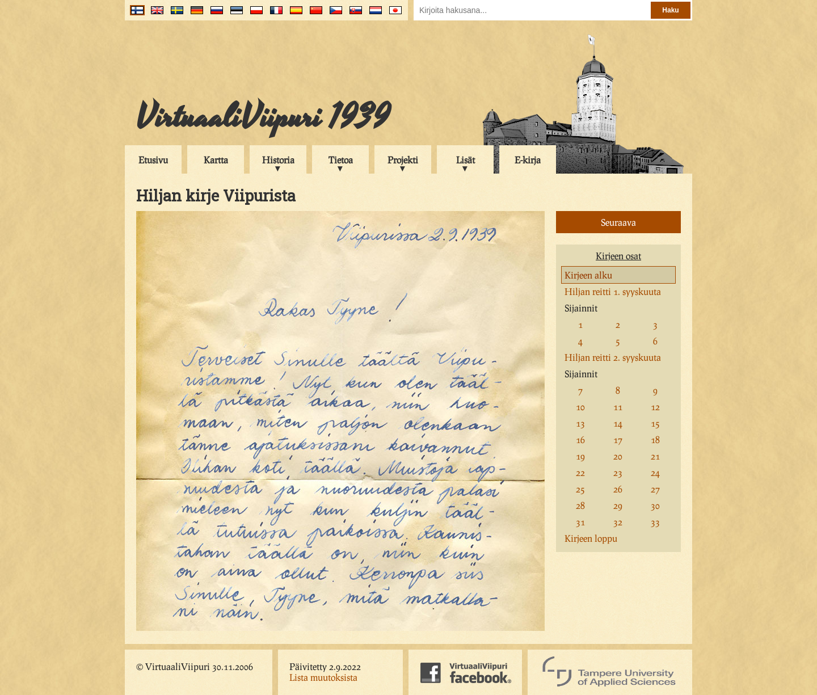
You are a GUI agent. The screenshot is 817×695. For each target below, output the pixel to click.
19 (580, 455)
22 (580, 472)
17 (617, 439)
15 (655, 423)
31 (580, 521)
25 (580, 488)
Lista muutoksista (323, 677)
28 (580, 505)
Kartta (216, 159)
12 (655, 406)
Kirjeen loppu (591, 538)
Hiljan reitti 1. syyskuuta (613, 291)
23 (617, 472)
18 (655, 439)
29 (617, 505)
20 (617, 455)
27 (655, 488)
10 (580, 406)
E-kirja (528, 159)
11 (617, 406)
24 (655, 472)
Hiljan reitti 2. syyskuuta (613, 357)
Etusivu (153, 159)
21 (655, 455)
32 (617, 521)
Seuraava (618, 222)
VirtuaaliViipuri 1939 (263, 117)
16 (580, 439)
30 (655, 505)
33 (655, 521)
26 (617, 488)
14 (617, 423)
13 (580, 423)
